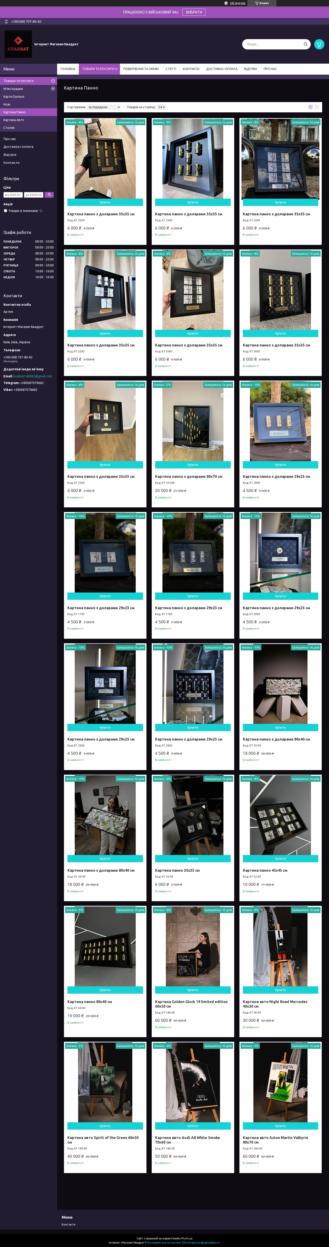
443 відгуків (237, 3)
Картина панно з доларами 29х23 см (276, 476)
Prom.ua (186, 1238)
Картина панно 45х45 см (265, 870)
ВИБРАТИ (194, 12)
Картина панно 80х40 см (89, 1002)
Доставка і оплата (18, 147)
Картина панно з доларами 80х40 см (276, 739)
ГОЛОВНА (68, 69)
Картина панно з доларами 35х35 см (101, 214)
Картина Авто (13, 120)
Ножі (7, 104)
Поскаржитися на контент (164, 1242)
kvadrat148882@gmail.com (32, 376)
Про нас (9, 139)
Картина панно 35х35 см (177, 870)
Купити (105, 202)
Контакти (11, 163)
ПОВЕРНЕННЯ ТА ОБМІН (141, 69)
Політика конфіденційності (202, 1242)
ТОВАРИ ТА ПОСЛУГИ (98, 69)
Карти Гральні (13, 96)
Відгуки (9, 155)
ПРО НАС (270, 69)
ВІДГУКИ (250, 69)
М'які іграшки (13, 89)
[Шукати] (305, 44)
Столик (9, 128)
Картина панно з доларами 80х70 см (188, 476)
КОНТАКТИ (191, 69)
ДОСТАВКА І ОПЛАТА (221, 69)
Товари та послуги (18, 81)
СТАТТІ (171, 69)
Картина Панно (14, 112)
